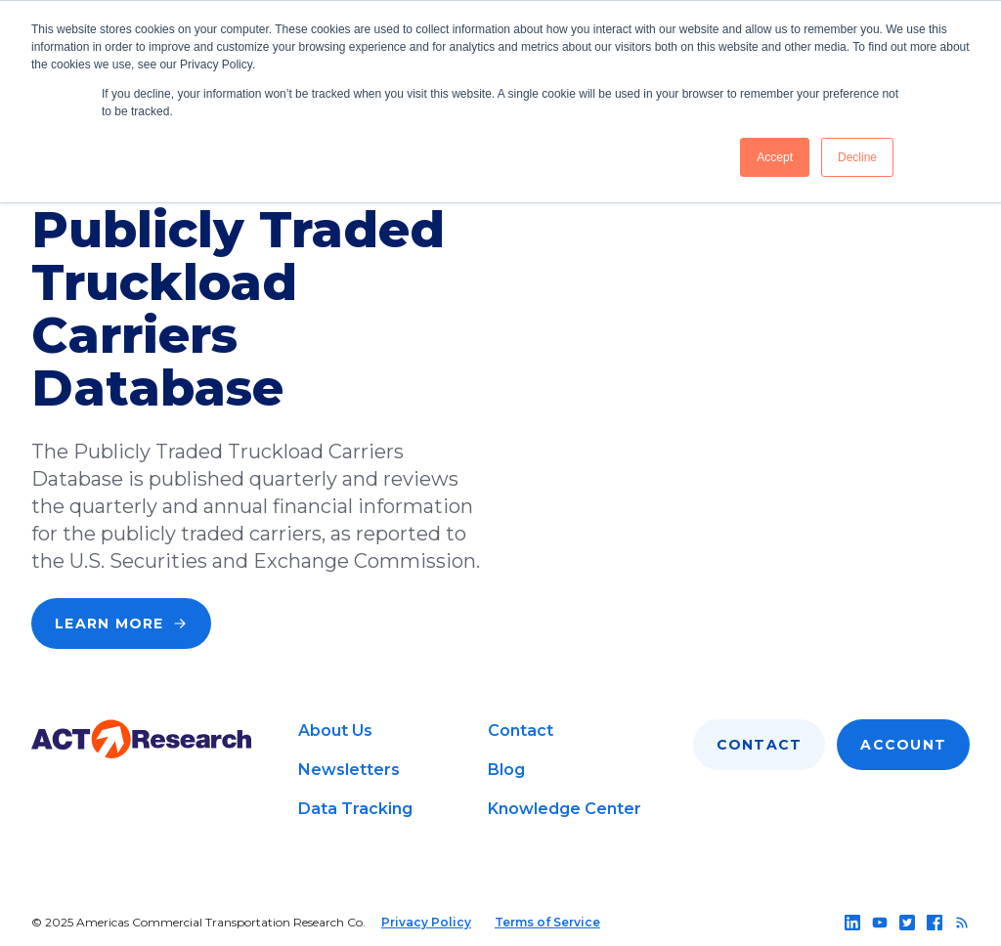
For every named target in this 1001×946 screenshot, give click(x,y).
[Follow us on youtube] (880, 922)
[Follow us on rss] (962, 922)
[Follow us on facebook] (934, 922)
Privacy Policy (426, 922)
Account (903, 744)
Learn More (121, 623)
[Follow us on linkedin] (852, 922)
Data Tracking (355, 808)
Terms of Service (547, 922)
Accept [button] (775, 157)
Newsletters (349, 769)
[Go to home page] (141, 739)
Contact (520, 730)
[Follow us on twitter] (907, 922)
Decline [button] (857, 157)
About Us (335, 730)
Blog (506, 769)
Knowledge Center (564, 808)
